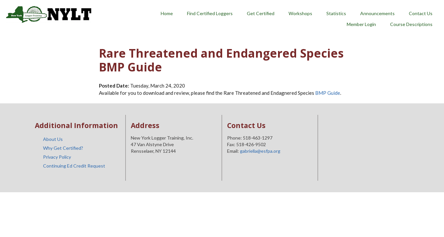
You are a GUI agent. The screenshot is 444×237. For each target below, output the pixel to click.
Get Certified (260, 13)
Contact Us (420, 13)
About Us (53, 139)
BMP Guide (327, 93)
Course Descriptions (411, 24)
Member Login (361, 24)
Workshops (300, 13)
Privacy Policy (57, 157)
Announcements (377, 13)
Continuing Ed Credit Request (74, 166)
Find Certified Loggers (210, 13)
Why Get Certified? (63, 148)
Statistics (336, 13)
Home (167, 13)
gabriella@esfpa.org (260, 151)
